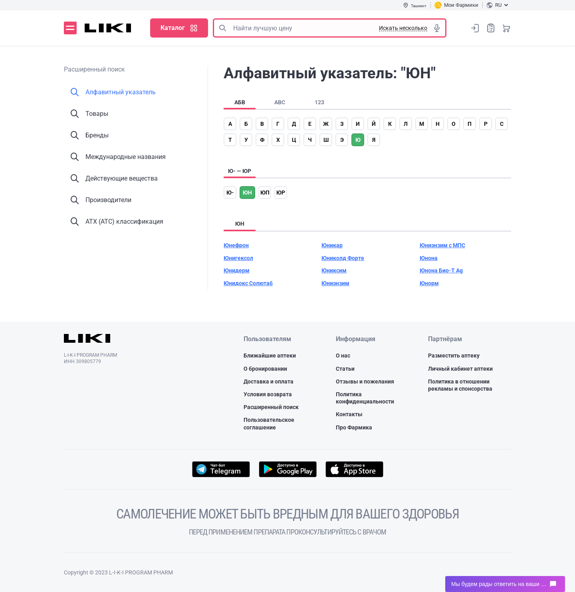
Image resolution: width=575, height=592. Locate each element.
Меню (70, 28)
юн (247, 192)
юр (280, 192)
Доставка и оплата (268, 381)
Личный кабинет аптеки (460, 369)
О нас (343, 355)
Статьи (345, 369)
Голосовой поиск (436, 28)
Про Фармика (354, 427)
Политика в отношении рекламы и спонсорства (460, 385)
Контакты (349, 414)
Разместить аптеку (454, 355)
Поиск (222, 28)
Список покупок (491, 28)
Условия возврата (268, 394)
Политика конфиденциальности (365, 398)
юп (265, 192)
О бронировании (265, 369)
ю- (230, 192)
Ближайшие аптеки (270, 355)
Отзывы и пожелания (365, 381)
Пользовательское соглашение (269, 423)
